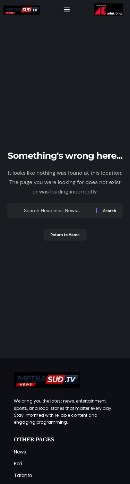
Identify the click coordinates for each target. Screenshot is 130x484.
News (20, 451)
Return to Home (64, 234)
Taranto (23, 475)
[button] (66, 9)
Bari (18, 463)
